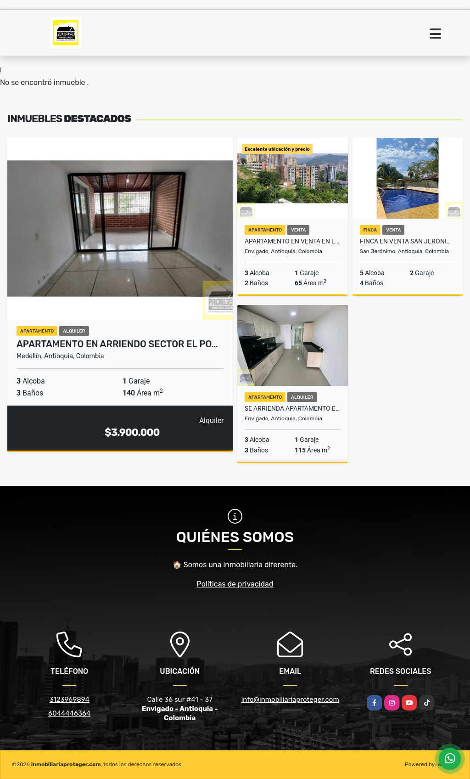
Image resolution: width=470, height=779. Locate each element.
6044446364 (69, 713)
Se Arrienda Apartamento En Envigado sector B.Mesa (293, 408)
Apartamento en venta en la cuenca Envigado (293, 241)
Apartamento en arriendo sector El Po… (117, 344)
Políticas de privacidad (235, 584)
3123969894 (70, 699)
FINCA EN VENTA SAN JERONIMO (408, 241)
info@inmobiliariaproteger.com (290, 699)
